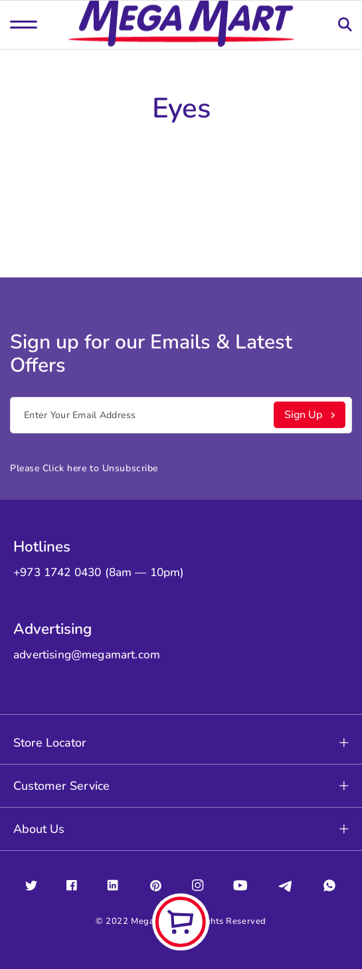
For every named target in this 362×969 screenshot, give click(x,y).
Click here (65, 468)
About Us (181, 829)
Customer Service (181, 786)
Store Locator (181, 743)
